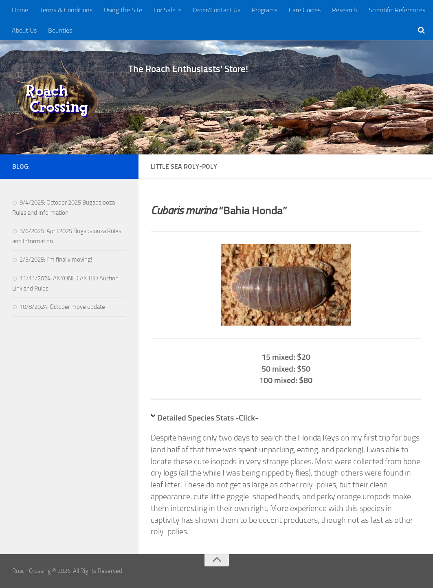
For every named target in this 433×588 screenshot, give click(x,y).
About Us (24, 30)
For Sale (165, 10)
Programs (264, 10)
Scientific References (397, 10)
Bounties (60, 30)
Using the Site (123, 10)
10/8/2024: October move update (62, 307)
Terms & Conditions (66, 10)
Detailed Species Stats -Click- (207, 418)
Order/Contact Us (216, 10)
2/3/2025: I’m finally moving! (56, 259)
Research (344, 10)
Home (20, 10)
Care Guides (305, 10)
